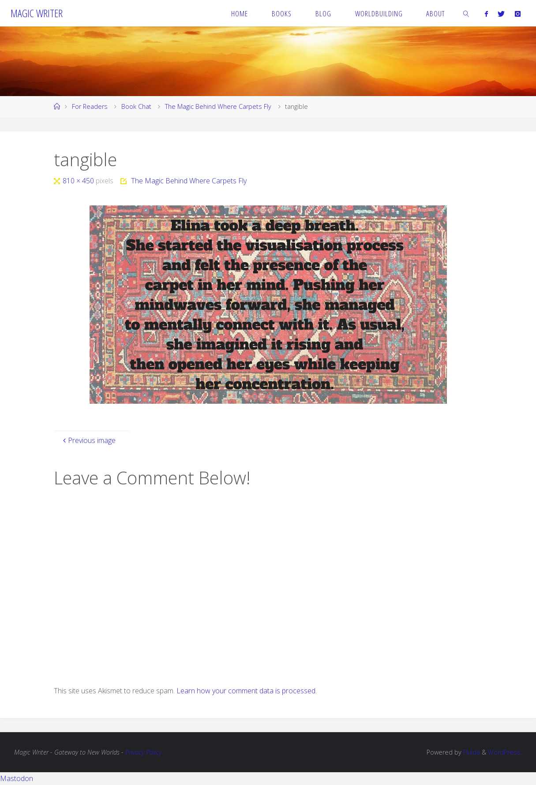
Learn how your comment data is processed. (246, 691)
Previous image (88, 440)
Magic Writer (37, 13)
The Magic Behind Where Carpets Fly (218, 106)
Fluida (470, 752)
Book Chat (136, 106)
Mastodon (16, 778)
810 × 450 (79, 181)
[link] (466, 13)
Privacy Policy (143, 752)
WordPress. (505, 752)
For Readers (90, 106)
